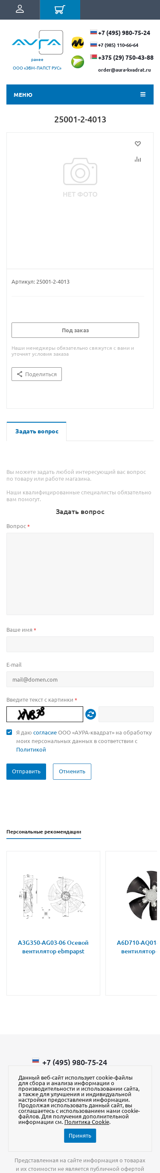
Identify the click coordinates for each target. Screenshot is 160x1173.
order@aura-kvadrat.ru (124, 70)
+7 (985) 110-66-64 (118, 45)
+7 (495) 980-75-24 (124, 32)
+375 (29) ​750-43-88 (126, 57)
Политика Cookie (86, 1121)
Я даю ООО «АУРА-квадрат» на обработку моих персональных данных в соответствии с (83, 741)
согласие (45, 732)
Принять (80, 1135)
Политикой (31, 749)
